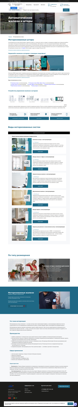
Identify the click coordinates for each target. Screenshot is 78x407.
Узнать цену (40, 151)
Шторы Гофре (31, 84)
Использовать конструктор (18, 118)
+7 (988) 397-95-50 (53, 5)
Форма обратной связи (63, 386)
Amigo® (23, 48)
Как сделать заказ (28, 392)
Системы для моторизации (39, 132)
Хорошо (70, 403)
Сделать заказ (60, 118)
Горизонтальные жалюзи (50, 84)
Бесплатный (65, 4)
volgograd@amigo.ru (45, 391)
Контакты (43, 4)
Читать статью (47, 276)
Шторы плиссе (14, 84)
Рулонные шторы (15, 83)
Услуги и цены (27, 390)
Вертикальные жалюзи (16, 85)
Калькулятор (28, 4)
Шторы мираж (35, 85)
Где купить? (36, 4)
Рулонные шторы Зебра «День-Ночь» (37, 83)
